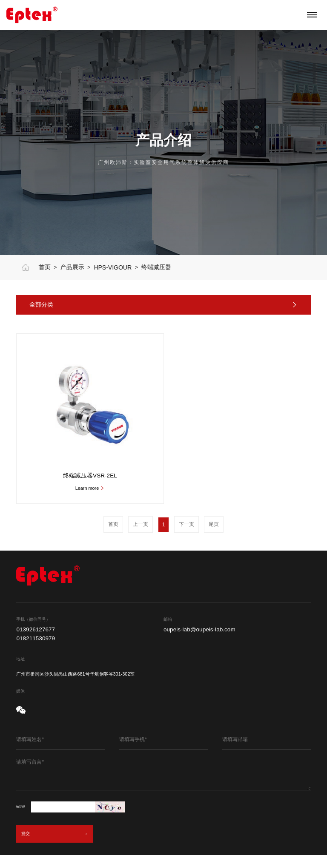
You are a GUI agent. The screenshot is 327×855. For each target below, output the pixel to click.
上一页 (140, 524)
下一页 (186, 524)
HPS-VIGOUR (129, 267)
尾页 (214, 524)
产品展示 (88, 267)
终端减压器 (172, 267)
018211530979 (35, 639)
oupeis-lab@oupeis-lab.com (199, 630)
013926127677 (35, 630)
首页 (60, 267)
